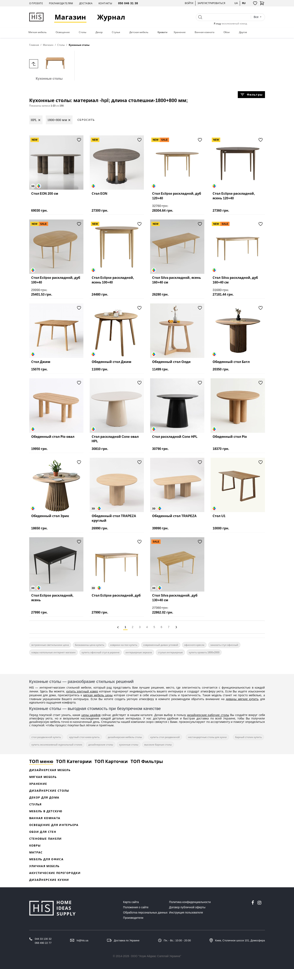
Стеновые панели (45, 838)
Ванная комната (204, 32)
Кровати (162, 32)
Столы (82, 32)
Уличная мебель (44, 866)
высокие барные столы (158, 744)
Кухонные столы (49, 65)
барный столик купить (248, 737)
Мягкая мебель (37, 32)
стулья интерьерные (170, 652)
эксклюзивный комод (234, 23)
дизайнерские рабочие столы (208, 715)
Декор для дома (44, 797)
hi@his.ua (82, 940)
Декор (99, 32)
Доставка (85, 3)
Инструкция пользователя (186, 912)
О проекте (36, 3)
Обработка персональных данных (145, 912)
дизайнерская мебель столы (125, 737)
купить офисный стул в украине (100, 652)
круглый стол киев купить (84, 737)
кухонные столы (128, 744)
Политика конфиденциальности (190, 902)
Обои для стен (42, 832)
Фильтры (251, 94)
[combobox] (258, 17)
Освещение (63, 32)
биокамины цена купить (89, 645)
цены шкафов (91, 715)
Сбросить (86, 120)
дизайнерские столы (100, 744)
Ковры (35, 845)
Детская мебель (138, 32)
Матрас (36, 852)
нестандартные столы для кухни (207, 737)
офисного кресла (194, 645)
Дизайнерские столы (49, 790)
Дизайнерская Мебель (50, 770)
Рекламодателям (61, 3)
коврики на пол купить (123, 645)
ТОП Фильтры (147, 761)
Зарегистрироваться (211, 3)
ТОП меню (41, 761)
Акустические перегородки (55, 873)
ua (236, 3)
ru (243, 3)
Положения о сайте (136, 907)
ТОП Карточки (111, 761)
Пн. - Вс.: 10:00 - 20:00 (177, 940)
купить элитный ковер (82, 691)
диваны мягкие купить (242, 699)
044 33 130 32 (43, 938)
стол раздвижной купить (46, 737)
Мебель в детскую (45, 811)
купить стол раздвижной (165, 737)
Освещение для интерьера (54, 825)
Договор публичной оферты (187, 907)
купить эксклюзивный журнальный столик (56, 744)
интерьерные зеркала (139, 652)
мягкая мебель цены (98, 695)
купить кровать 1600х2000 (204, 652)
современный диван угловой (160, 645)
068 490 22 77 (43, 942)
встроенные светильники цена (50, 645)
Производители (133, 917)
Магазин (70, 17)
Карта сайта (131, 902)
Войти (189, 3)
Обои (226, 32)
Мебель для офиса (46, 859)
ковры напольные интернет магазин (53, 652)
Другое (243, 32)
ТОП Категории (74, 761)
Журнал (111, 17)
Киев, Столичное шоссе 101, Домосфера (240, 940)
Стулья (116, 32)
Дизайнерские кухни (49, 880)
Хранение (180, 32)
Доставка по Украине (126, 940)
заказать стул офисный (224, 645)
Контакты (105, 3)
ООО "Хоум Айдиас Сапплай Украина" (156, 956)
